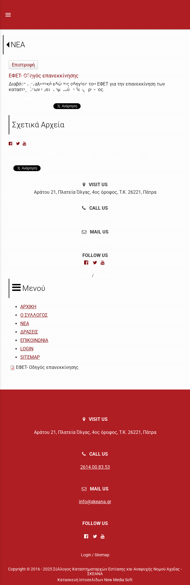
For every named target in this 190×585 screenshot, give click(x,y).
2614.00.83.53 (95, 215)
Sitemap (102, 275)
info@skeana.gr (95, 239)
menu (8, 14)
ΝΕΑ (18, 44)
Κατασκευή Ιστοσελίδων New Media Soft (95, 579)
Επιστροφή (23, 65)
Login (86, 275)
